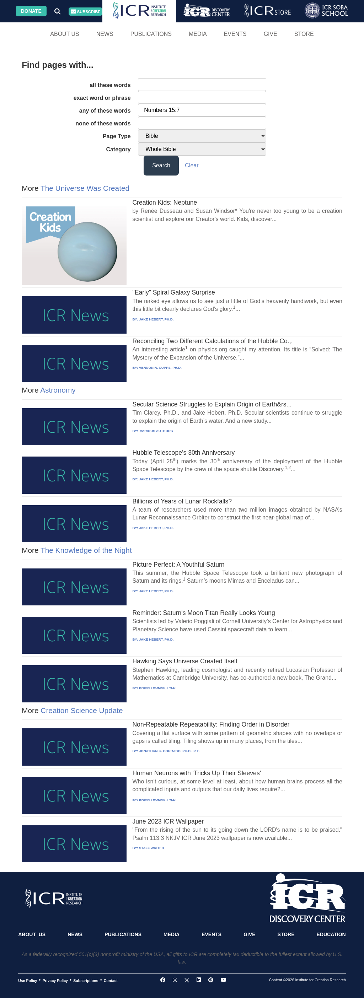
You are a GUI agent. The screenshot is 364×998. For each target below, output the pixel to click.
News (104, 34)
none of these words (103, 123)
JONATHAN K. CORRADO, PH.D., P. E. (169, 751)
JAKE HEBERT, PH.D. (156, 319)
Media (198, 34)
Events (235, 34)
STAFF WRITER (151, 848)
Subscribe (86, 11)
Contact (111, 980)
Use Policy (27, 980)
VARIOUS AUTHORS (156, 431)
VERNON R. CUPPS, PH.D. (160, 367)
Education (331, 934)
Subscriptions (85, 980)
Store (304, 34)
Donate (31, 11)
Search (161, 165)
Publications (151, 34)
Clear (191, 165)
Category (118, 149)
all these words (110, 85)
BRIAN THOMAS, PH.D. (158, 688)
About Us (64, 34)
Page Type (117, 136)
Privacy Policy (55, 980)
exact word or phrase (102, 98)
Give (270, 34)
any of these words (105, 111)
